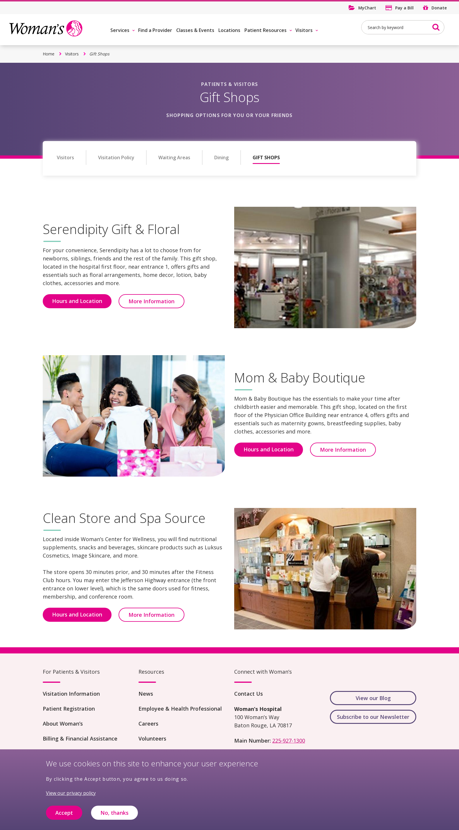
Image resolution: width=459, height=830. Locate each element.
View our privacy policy (71, 794)
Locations (229, 30)
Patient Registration (69, 708)
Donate (439, 8)
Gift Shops (266, 157)
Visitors (304, 30)
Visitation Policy (116, 157)
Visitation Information (71, 693)
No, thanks (114, 814)
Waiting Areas (174, 157)
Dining (221, 157)
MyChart (367, 8)
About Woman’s (63, 723)
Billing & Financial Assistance (80, 738)
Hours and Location (77, 300)
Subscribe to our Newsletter (373, 716)
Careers (148, 723)
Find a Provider (155, 30)
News (145, 693)
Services (119, 30)
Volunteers (152, 738)
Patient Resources (265, 30)
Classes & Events (195, 30)
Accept (64, 814)
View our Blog (373, 698)
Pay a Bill (404, 8)
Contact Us (248, 693)
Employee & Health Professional (180, 708)
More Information (151, 301)
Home (48, 54)
